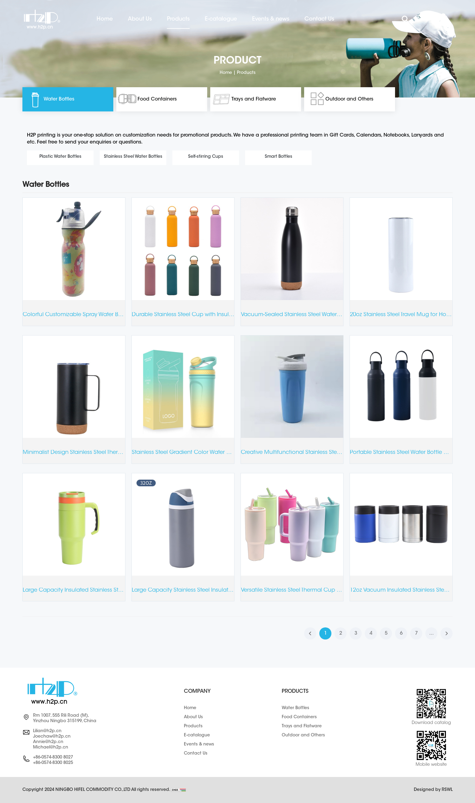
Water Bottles (59, 99)
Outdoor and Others (349, 99)
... (431, 633)
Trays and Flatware (253, 99)
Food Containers (157, 99)
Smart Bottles (278, 157)
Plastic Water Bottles (60, 157)
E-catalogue (221, 19)
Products (178, 19)
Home (105, 19)
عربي (443, 20)
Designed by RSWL (433, 790)
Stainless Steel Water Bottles (133, 157)
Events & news (270, 19)
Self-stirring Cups (205, 157)
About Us (140, 19)
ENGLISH (424, 20)
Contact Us (319, 19)
